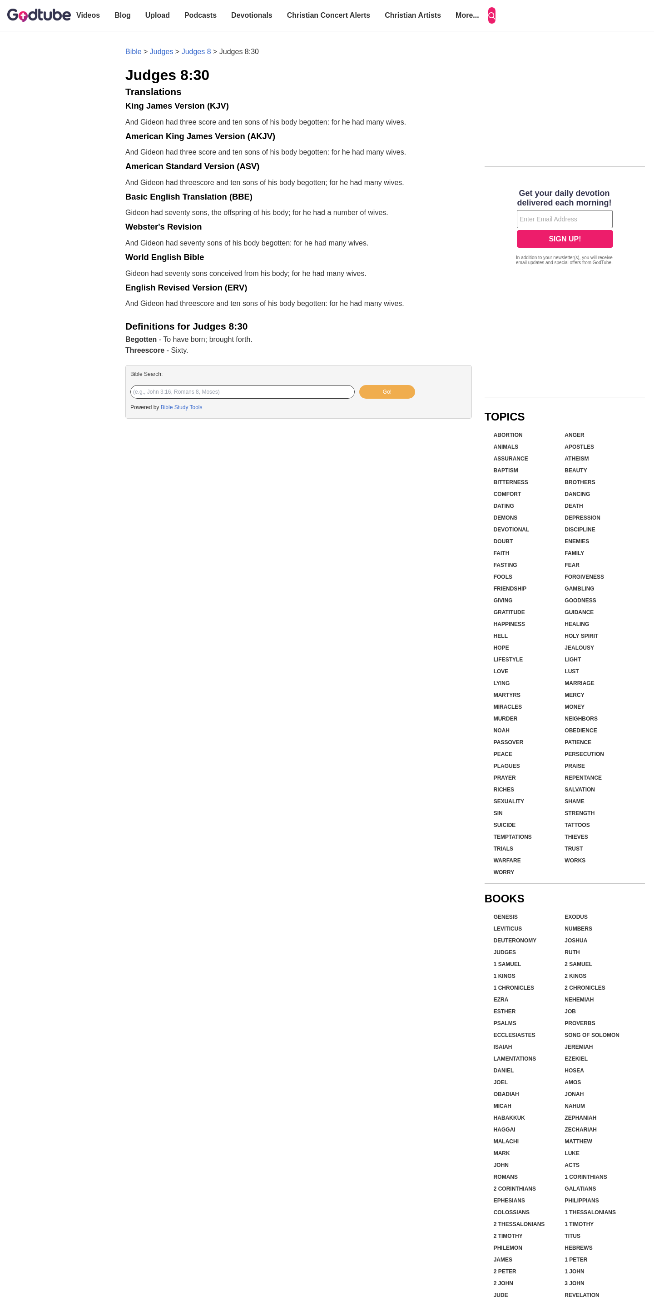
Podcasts (200, 15)
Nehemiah (579, 1000)
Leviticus (508, 929)
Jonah (574, 1094)
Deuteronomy (515, 940)
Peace (503, 754)
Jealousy (579, 648)
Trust (574, 849)
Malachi (506, 1141)
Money (575, 707)
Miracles (508, 707)
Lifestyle (508, 659)
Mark (502, 1153)
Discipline (580, 529)
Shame (574, 801)
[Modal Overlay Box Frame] (565, 228)
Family (574, 553)
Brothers (580, 482)
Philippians (582, 1200)
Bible (133, 51)
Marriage (579, 683)
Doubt (503, 541)
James (503, 1260)
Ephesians (509, 1200)
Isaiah (503, 1047)
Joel (501, 1082)
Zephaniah (580, 1118)
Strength (580, 813)
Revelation (582, 1295)
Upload (157, 15)
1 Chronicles (514, 988)
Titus (572, 1236)
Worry (504, 872)
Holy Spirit (581, 636)
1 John (574, 1271)
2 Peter (505, 1271)
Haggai (504, 1130)
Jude (501, 1295)
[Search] (491, 15)
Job (570, 1011)
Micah (502, 1106)
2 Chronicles (585, 988)
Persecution (584, 754)
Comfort (507, 494)
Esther (505, 1011)
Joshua (576, 940)
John (501, 1165)
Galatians (580, 1189)
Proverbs (580, 1023)
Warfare (507, 860)
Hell (501, 636)
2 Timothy (508, 1236)
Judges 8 (196, 51)
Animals (506, 447)
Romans (506, 1177)
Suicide (505, 825)
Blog (122, 15)
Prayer (505, 778)
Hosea (574, 1070)
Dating (504, 506)
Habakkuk (509, 1118)
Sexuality (509, 801)
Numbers (578, 929)
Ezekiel (576, 1059)
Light (573, 659)
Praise (575, 766)
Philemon (508, 1248)
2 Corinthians (515, 1189)
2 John (503, 1283)
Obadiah (506, 1094)
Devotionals (251, 15)
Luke (572, 1153)
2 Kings (575, 976)
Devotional (512, 529)
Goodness (580, 600)
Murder (506, 719)
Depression (582, 518)
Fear (572, 565)
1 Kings (504, 976)
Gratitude (509, 612)
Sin (498, 813)
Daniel (504, 1070)
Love (501, 671)
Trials (503, 849)
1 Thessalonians (590, 1212)
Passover (509, 742)
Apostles (579, 447)
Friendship (510, 589)
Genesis (506, 917)
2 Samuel (578, 964)
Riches (504, 789)
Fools (503, 577)
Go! (387, 392)
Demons (506, 518)
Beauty (576, 470)
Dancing (577, 494)
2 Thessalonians (519, 1224)
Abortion (508, 435)
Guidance (579, 612)
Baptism (506, 470)
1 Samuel (507, 964)
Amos (573, 1082)
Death (574, 506)
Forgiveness (584, 577)
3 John (574, 1283)
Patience (578, 742)
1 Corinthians (586, 1177)
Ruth (572, 952)
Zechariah (581, 1130)
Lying (502, 683)
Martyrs (507, 695)
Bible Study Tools (182, 407)
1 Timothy (579, 1224)
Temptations (513, 837)
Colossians (512, 1212)
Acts (572, 1165)
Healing (577, 624)
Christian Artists (413, 15)
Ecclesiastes (514, 1035)
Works (575, 860)
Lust (572, 671)
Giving (503, 600)
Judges (161, 51)
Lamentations (515, 1059)
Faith (502, 553)
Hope (501, 648)
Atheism (577, 459)
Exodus (576, 917)
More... (467, 15)
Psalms (505, 1023)
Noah (502, 730)
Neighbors (581, 719)
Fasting (505, 565)
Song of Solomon (592, 1035)
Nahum (575, 1106)
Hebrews (578, 1248)
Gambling (579, 589)
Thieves (576, 837)
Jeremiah (579, 1047)
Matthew (578, 1141)
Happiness (509, 624)
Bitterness (511, 482)
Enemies (577, 541)
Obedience (581, 730)
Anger (574, 435)
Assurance (511, 459)
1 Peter (576, 1260)
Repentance (583, 778)
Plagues (507, 766)
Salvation (580, 789)
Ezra (501, 1000)
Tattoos (577, 825)
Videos (88, 15)
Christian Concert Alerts (328, 15)
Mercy (574, 695)
